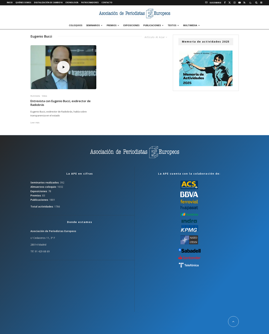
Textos (172, 25)
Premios (111, 25)
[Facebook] (225, 2)
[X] (229, 2)
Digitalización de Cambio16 (48, 2)
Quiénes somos (23, 2)
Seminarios (93, 25)
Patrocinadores (90, 2)
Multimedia (190, 25)
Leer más (34, 122)
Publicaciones (152, 25)
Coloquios (75, 25)
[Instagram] (234, 2)
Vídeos (44, 96)
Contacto (106, 2)
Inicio (10, 2)
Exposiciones (131, 25)
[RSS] (244, 2)
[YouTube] (239, 2)
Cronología (71, 2)
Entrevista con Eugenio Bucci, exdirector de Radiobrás (60, 103)
